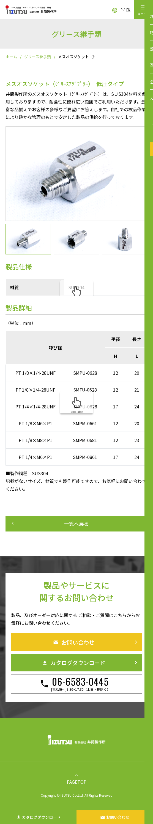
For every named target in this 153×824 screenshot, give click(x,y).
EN (128, 9)
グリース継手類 (37, 56)
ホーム (11, 56)
